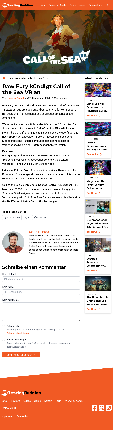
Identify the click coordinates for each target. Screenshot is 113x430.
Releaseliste (95, 5)
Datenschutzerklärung (17, 333)
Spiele (73, 5)
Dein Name (8, 287)
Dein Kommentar (10, 300)
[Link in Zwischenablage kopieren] (12, 217)
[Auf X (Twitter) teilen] (27, 217)
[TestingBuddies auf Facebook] (94, 408)
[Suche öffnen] (107, 5)
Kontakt (82, 5)
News (44, 5)
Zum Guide (95, 154)
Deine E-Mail (9, 274)
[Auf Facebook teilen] (40, 217)
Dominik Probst (15, 98)
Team (58, 401)
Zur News (94, 115)
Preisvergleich (8, 408)
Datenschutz (43, 330)
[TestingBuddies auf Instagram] (109, 408)
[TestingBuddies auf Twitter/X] (101, 408)
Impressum (7, 416)
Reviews (53, 5)
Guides (63, 5)
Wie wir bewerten (74, 401)
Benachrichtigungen (43, 343)
